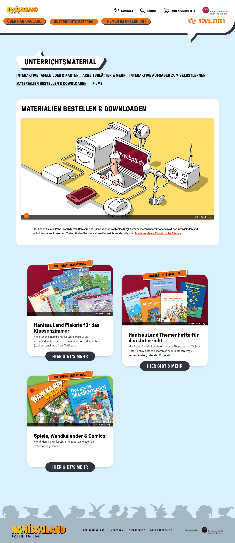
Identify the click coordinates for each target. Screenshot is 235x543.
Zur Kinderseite (179, 11)
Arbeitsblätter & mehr (103, 75)
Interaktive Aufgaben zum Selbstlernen (167, 75)
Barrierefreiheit (161, 530)
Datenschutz (137, 530)
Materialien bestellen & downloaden (51, 83)
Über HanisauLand (93, 530)
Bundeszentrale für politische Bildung (158, 233)
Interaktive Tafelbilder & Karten (47, 75)
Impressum (117, 530)
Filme (97, 83)
